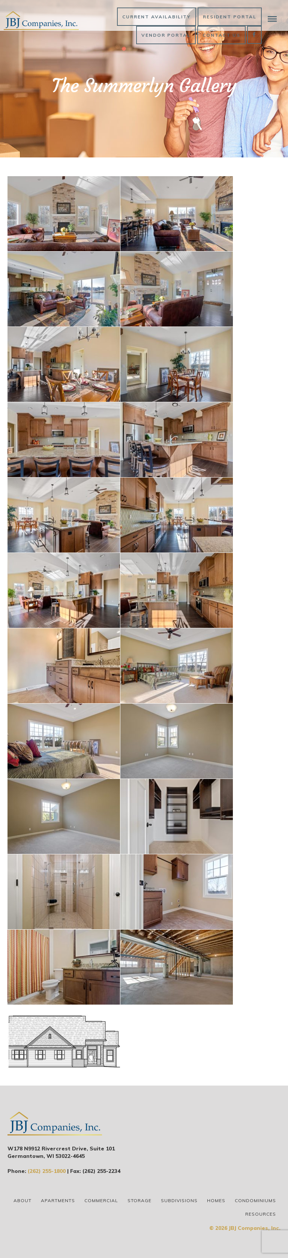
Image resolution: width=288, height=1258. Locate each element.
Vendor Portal (165, 35)
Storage (140, 1200)
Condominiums (255, 1200)
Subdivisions (179, 1200)
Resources (260, 1214)
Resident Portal (229, 16)
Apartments (58, 1200)
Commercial (101, 1200)
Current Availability (156, 16)
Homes (216, 1200)
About (23, 1200)
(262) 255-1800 (47, 1171)
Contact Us (221, 35)
